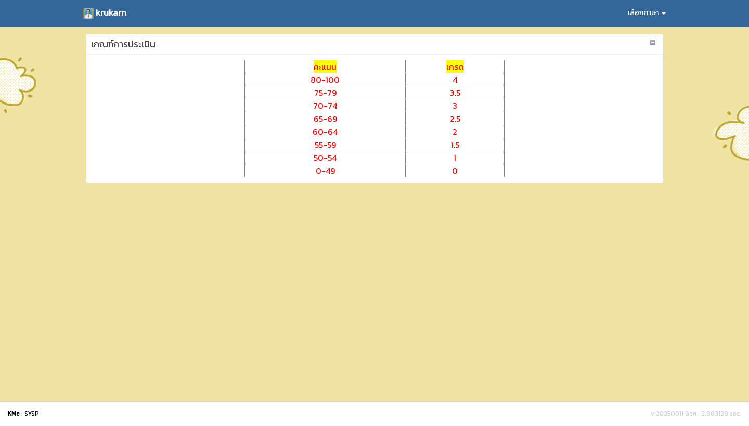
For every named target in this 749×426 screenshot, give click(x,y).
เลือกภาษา (647, 12)
